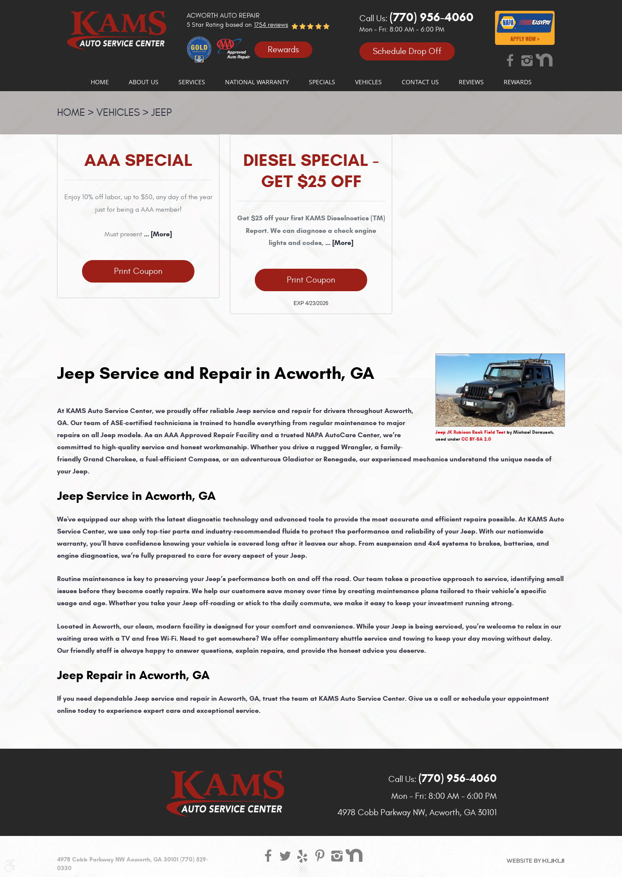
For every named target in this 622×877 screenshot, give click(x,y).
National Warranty (257, 82)
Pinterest (319, 855)
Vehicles (368, 82)
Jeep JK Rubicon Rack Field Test (470, 432)
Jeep (161, 113)
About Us (144, 82)
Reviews (471, 82)
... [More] (157, 234)
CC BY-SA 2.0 (476, 439)
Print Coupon (138, 271)
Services (191, 82)
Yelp (302, 855)
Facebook (509, 60)
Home (100, 82)
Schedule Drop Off (407, 51)
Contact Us (420, 82)
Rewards (283, 49)
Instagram (527, 60)
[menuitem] (100, 82)
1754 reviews (271, 25)
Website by (535, 860)
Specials (322, 82)
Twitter (285, 855)
